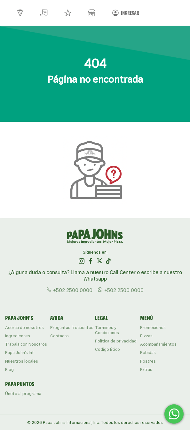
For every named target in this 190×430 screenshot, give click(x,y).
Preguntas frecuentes (71, 327)
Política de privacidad (116, 341)
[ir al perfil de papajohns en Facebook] (90, 261)
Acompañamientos (158, 344)
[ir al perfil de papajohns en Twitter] (99, 261)
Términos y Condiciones (107, 330)
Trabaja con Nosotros (26, 344)
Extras (146, 369)
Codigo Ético (107, 349)
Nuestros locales (21, 361)
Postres (148, 361)
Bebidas (148, 352)
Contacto (59, 335)
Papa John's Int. (20, 352)
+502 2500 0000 (69, 290)
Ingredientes (17, 335)
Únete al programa (23, 393)
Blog (9, 369)
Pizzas (146, 335)
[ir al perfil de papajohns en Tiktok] (108, 261)
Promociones (153, 327)
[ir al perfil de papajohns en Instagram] (81, 261)
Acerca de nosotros (24, 327)
